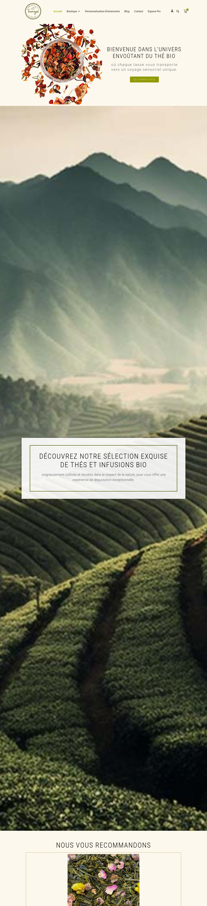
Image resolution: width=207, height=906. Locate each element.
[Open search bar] (177, 11)
